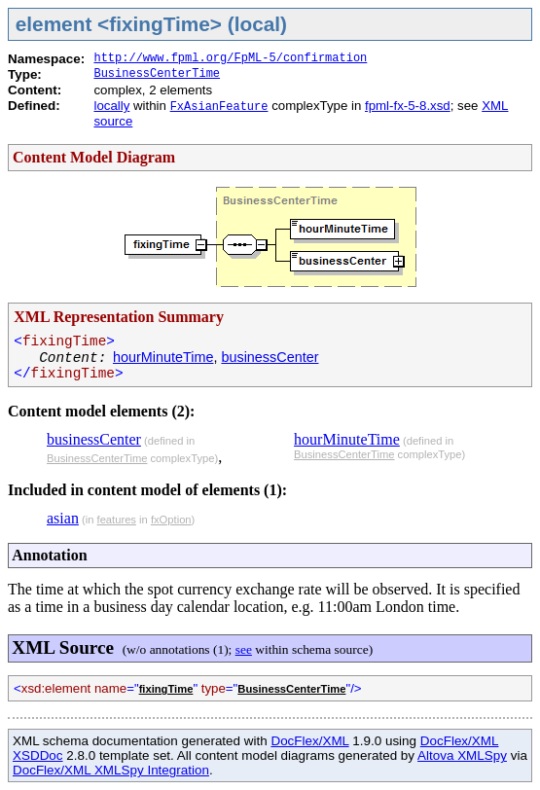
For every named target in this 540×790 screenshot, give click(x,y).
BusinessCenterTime (156, 74)
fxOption (171, 519)
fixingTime (166, 689)
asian (63, 518)
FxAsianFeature (219, 107)
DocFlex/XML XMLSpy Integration (111, 770)
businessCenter (269, 357)
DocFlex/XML (309, 741)
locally (111, 105)
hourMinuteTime (163, 357)
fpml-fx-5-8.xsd (407, 105)
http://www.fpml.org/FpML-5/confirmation (230, 58)
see (243, 649)
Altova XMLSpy (462, 755)
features (116, 519)
